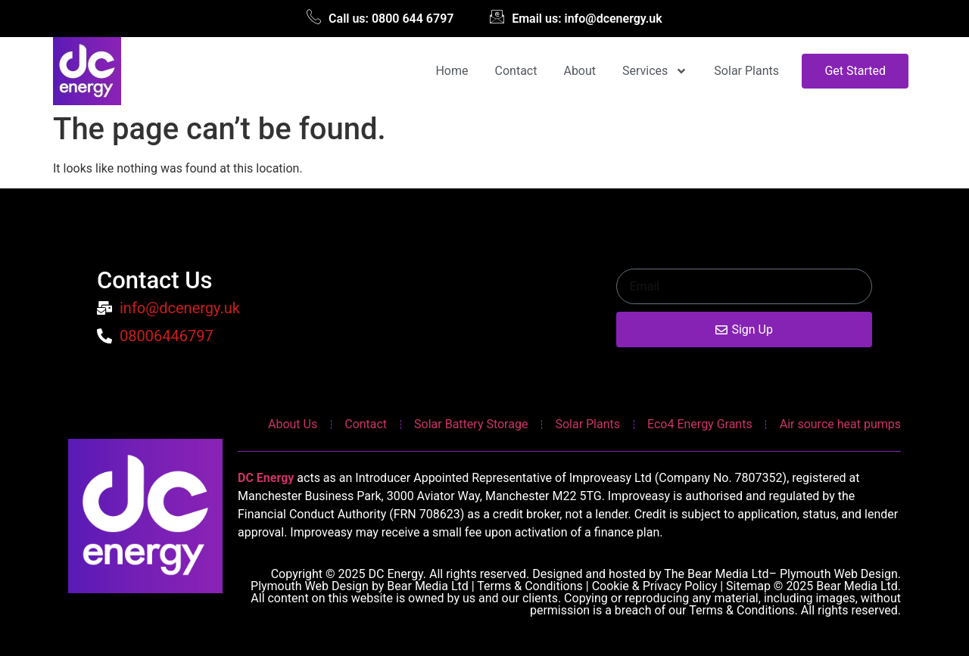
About (579, 71)
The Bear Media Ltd (716, 574)
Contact (516, 71)
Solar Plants (746, 71)
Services (654, 71)
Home (451, 71)
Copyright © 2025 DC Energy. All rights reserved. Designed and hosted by (467, 574)
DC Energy (266, 478)
